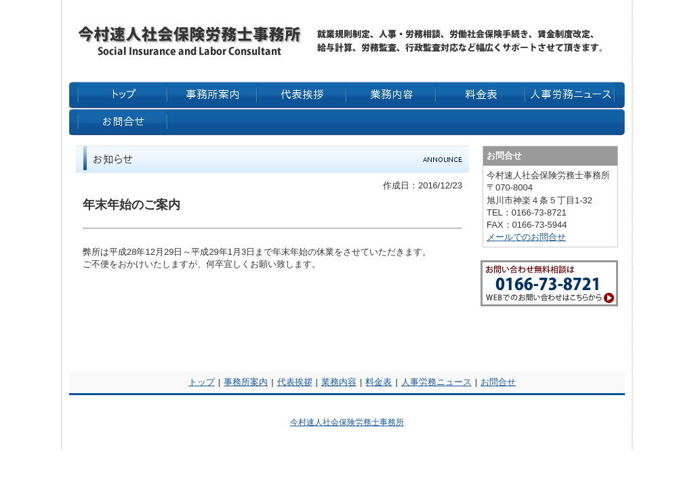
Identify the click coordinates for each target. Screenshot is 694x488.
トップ (201, 382)
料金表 (378, 382)
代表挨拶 (294, 382)
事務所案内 (246, 382)
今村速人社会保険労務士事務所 (347, 422)
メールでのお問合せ (526, 237)
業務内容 (338, 382)
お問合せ (498, 382)
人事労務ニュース (436, 382)
